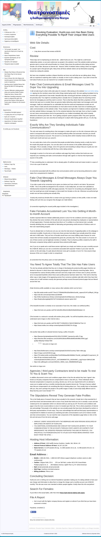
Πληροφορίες (17, 24)
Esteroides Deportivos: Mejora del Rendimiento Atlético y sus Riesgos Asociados (77, 528)
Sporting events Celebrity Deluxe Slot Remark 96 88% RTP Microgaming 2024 (14, 86)
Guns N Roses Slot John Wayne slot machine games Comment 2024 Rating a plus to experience (14, 80)
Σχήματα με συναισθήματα (11, 41)
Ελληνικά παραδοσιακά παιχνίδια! (13, 119)
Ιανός (5, 166)
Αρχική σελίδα (6, 24)
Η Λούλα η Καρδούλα (10, 34)
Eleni (39, 517)
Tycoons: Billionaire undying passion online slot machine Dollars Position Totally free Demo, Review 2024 (14, 92)
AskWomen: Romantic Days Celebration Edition (42, 528)
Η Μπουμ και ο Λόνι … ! (10, 32)
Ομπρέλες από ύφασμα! (10, 62)
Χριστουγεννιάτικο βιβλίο (11, 39)
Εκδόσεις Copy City (9, 164)
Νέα (39, 37)
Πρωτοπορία (7, 171)
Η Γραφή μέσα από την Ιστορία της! (13, 114)
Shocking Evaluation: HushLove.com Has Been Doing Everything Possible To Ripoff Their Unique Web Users (65, 33)
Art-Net (51, 533)
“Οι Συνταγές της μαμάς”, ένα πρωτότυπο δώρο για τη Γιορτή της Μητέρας (13, 51)
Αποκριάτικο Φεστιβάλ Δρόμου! (12, 112)
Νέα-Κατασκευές (29, 24)
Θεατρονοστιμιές (9, 533)
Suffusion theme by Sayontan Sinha (91, 533)
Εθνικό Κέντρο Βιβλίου (10, 179)
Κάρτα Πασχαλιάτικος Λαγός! (12, 55)
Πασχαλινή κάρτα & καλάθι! (11, 64)
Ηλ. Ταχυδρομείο (6, 195)
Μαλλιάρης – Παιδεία (10, 168)
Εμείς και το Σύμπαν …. (10, 116)
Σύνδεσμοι (39, 24)
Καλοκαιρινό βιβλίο (9, 36)
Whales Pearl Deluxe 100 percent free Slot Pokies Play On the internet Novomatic (14, 74)
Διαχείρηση (5, 193)
